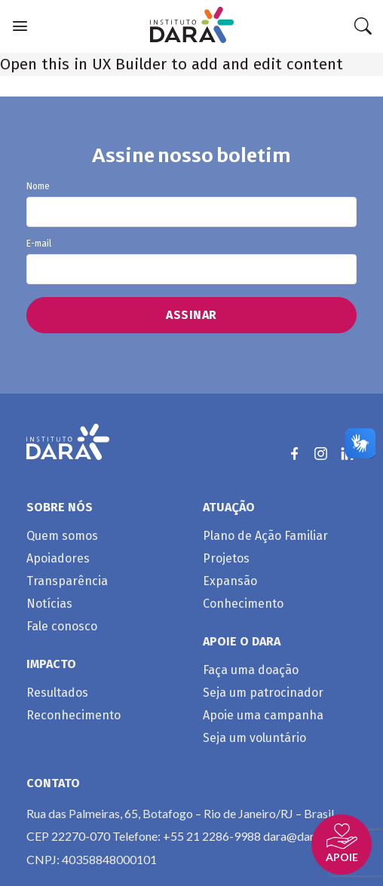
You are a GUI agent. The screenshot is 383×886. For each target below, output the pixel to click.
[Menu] (20, 26)
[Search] (363, 26)
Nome (191, 204)
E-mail (191, 261)
